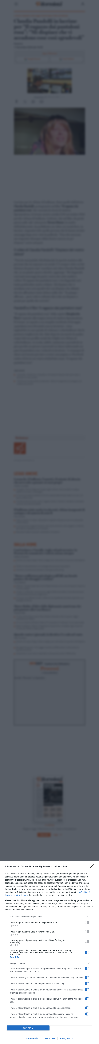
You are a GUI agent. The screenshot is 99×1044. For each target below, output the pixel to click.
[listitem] (49, 916)
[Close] (93, 867)
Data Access (49, 1038)
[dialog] (49, 952)
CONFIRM (28, 1028)
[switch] (87, 922)
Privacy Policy (66, 1038)
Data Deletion (32, 1038)
